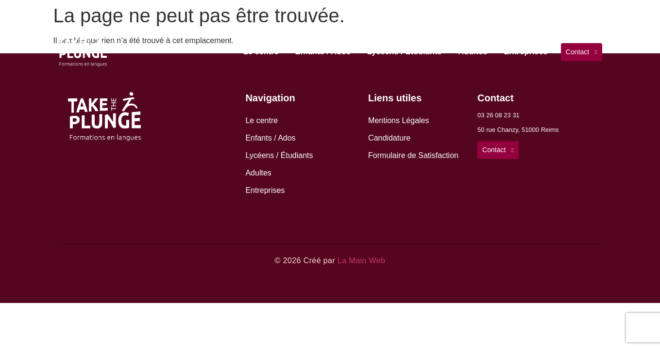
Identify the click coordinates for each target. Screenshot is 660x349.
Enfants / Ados (323, 52)
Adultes (473, 52)
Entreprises (526, 52)
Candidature (389, 138)
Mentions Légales (398, 120)
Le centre (261, 52)
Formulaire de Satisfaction (413, 155)
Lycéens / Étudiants (404, 52)
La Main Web (361, 260)
